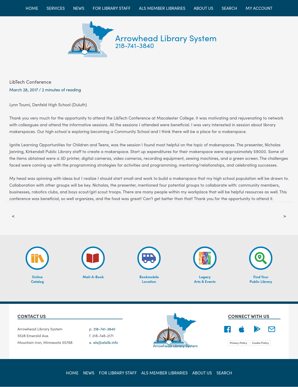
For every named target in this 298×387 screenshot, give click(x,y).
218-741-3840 (134, 45)
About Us (201, 373)
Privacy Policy (238, 343)
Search (223, 373)
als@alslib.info (105, 342)
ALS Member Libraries (164, 373)
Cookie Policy (260, 343)
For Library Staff (118, 373)
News (89, 373)
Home (73, 373)
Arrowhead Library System (166, 38)
